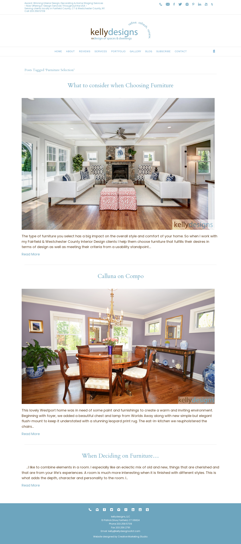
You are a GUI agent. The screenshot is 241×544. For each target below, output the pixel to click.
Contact (181, 51)
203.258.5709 (37, 11)
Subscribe (163, 51)
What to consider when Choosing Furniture (120, 85)
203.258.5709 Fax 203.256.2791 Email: (116, 527)
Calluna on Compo (121, 276)
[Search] (214, 51)
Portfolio (118, 51)
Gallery (135, 51)
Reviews (84, 51)
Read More (31, 254)
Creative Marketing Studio (132, 536)
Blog (148, 51)
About (70, 51)
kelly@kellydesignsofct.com (124, 531)
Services (101, 51)
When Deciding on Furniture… (120, 456)
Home (58, 51)
